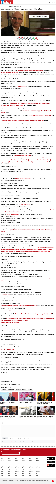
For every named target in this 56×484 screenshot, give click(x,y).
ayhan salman (11, 389)
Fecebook (30, 389)
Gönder (4, 438)
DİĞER (2, 475)
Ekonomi (3, 464)
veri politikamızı (5, 482)
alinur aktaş (4, 389)
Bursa (2, 458)
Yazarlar (2, 472)
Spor (2, 474)
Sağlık (2, 470)
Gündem (2, 462)
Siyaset (2, 460)
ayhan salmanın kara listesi (21, 389)
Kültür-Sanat (4, 468)
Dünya (2, 466)
